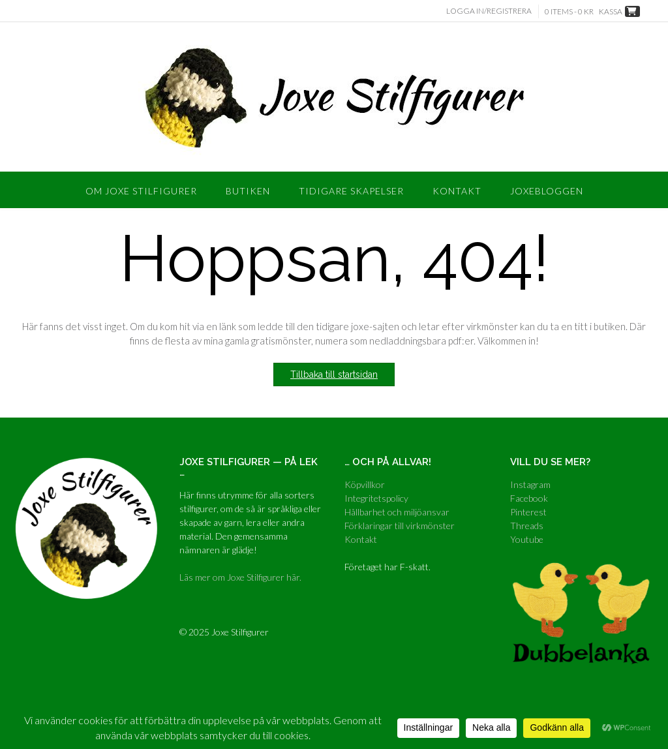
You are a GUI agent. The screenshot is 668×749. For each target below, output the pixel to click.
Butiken (248, 190)
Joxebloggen (546, 190)
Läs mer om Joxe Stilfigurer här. (240, 577)
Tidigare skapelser (351, 190)
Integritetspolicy (376, 498)
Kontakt (457, 190)
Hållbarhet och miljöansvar (396, 511)
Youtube (526, 539)
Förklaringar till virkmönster (399, 525)
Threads (526, 525)
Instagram (530, 484)
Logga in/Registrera (489, 11)
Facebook (529, 498)
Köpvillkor (364, 484)
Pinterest (528, 511)
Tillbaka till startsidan (334, 374)
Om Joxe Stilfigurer (141, 190)
